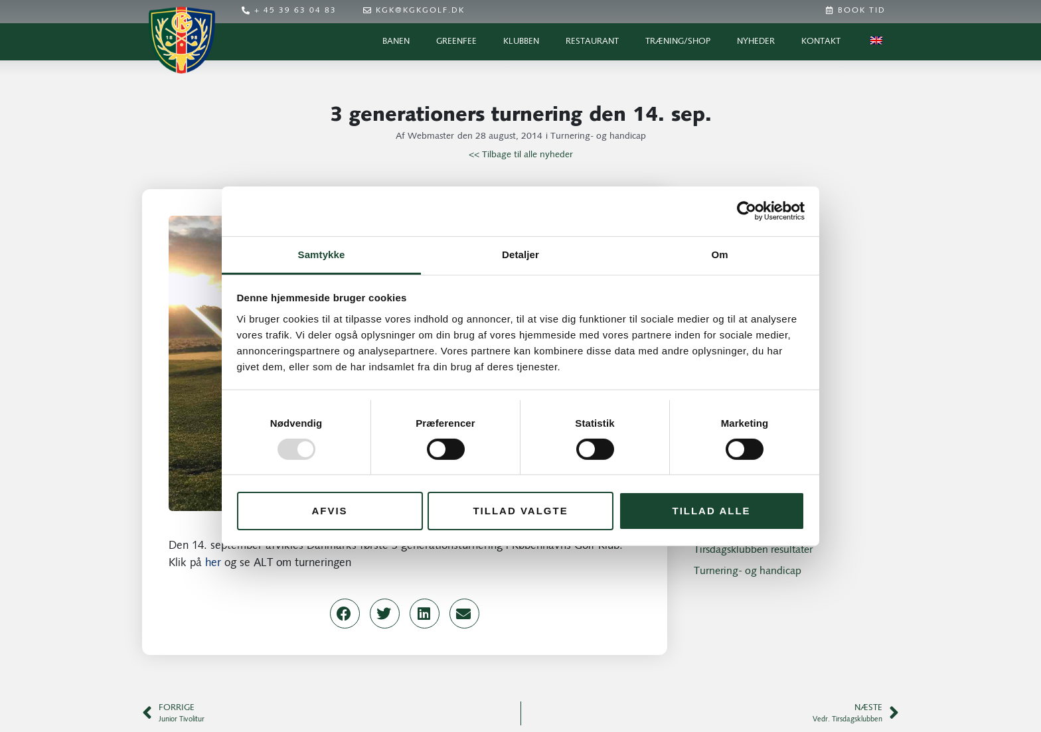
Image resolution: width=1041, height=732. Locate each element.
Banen (396, 41)
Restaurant (592, 41)
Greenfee (456, 41)
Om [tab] (719, 253)
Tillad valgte (520, 510)
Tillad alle (711, 510)
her (213, 563)
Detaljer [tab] (520, 253)
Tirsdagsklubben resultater (753, 550)
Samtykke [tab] (321, 253)
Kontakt (821, 41)
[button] (345, 613)
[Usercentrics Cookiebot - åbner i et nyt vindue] (746, 211)
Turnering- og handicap (598, 136)
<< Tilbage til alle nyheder (521, 155)
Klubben (521, 41)
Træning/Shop (677, 41)
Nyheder (756, 41)
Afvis (329, 510)
